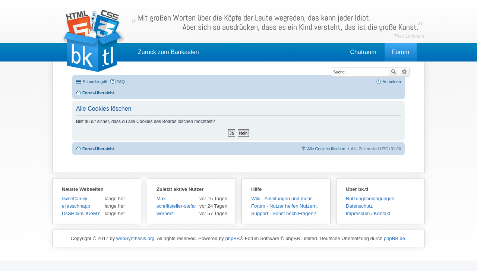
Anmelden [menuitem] (391, 81)
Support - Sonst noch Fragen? (283, 213)
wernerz (165, 213)
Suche (393, 71)
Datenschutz (359, 206)
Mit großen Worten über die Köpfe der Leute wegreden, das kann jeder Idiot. (278, 22)
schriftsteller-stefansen (176, 206)
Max (161, 198)
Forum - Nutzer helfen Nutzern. (284, 206)
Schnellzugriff (95, 81)
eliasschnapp (76, 206)
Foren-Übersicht (98, 148)
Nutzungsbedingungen (370, 198)
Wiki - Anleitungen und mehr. (282, 198)
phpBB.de (394, 238)
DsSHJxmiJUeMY (81, 213)
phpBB (232, 238)
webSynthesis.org (135, 238)
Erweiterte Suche (404, 71)
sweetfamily (74, 198)
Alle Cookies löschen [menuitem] (326, 148)
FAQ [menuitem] (121, 81)
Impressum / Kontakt (368, 213)
